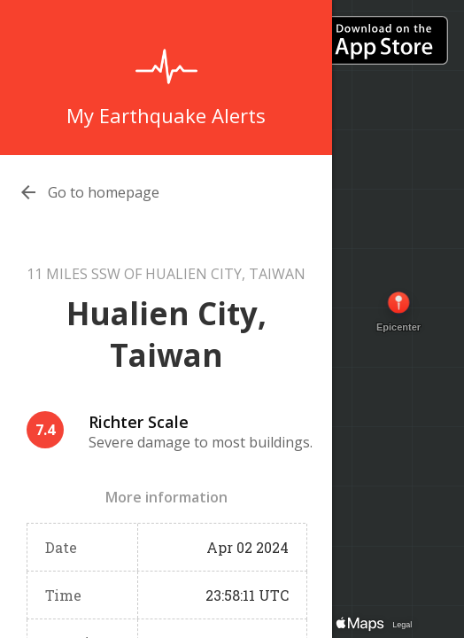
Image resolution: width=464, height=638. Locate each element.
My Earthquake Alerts (166, 115)
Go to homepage (103, 192)
